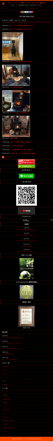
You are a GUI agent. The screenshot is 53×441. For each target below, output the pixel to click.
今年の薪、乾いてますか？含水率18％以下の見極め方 (23, 153)
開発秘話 (5, 402)
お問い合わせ (6, 417)
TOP (4, 435)
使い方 (5, 381)
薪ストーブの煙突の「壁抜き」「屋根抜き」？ (21, 142)
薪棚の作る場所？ (14, 138)
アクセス (5, 392)
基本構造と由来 (7, 399)
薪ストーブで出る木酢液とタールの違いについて (21, 29)
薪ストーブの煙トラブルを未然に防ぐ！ (19, 112)
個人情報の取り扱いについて (9, 427)
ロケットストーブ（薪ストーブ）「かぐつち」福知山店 (26, 3)
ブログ (5, 373)
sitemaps (5, 431)
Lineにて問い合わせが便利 (16, 87)
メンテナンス (6, 377)
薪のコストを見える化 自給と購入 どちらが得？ (21, 61)
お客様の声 (6, 366)
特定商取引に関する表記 (8, 420)
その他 (5, 370)
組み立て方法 (6, 409)
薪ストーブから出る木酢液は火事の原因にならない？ (22, 25)
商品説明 (5, 395)
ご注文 (5, 406)
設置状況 (5, 384)
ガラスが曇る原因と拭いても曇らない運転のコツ (22, 149)
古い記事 (7, 157)
